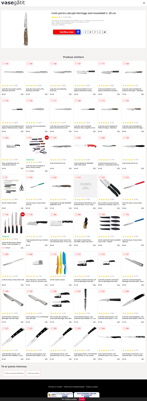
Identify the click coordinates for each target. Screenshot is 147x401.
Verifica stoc (70, 32)
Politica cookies (92, 387)
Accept (81, 399)
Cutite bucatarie (33, 373)
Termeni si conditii (55, 387)
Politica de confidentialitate (74, 387)
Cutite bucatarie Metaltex (14, 373)
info (22, 94)
